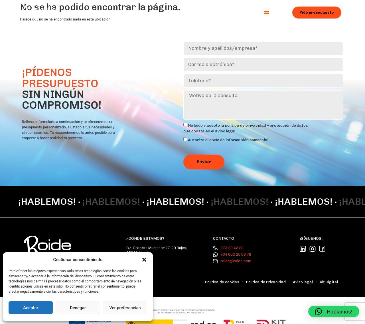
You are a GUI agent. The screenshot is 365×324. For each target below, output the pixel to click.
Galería (196, 13)
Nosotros (134, 13)
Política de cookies (237, 274)
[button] (144, 260)
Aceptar (30, 307)
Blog (219, 13)
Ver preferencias (125, 307)
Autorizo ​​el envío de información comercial (228, 136)
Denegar (78, 307)
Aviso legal (308, 274)
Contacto (243, 13)
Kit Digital (330, 274)
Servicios (166, 13)
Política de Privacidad (276, 274)
